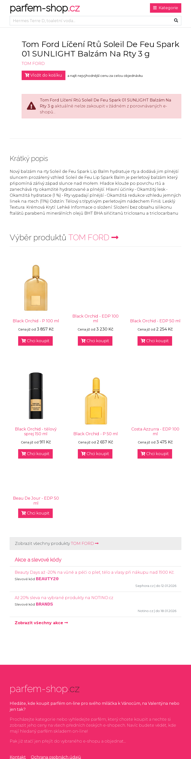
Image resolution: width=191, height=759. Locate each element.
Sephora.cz (144, 586)
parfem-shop (45, 8)
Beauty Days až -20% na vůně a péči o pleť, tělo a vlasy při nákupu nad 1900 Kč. (95, 572)
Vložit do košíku (43, 75)
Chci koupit (35, 340)
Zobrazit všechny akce (41, 622)
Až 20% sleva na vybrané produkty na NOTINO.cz (64, 597)
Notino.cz (145, 611)
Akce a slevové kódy (38, 560)
